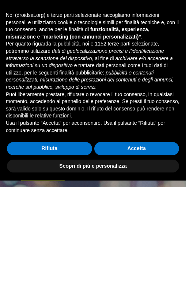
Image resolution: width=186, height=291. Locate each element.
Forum (44, 70)
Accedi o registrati (142, 7)
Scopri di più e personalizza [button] (92, 276)
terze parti (119, 154)
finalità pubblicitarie (81, 183)
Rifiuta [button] (49, 259)
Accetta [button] (136, 259)
